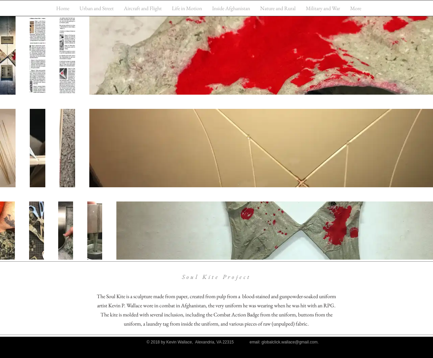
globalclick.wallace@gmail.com (289, 342)
